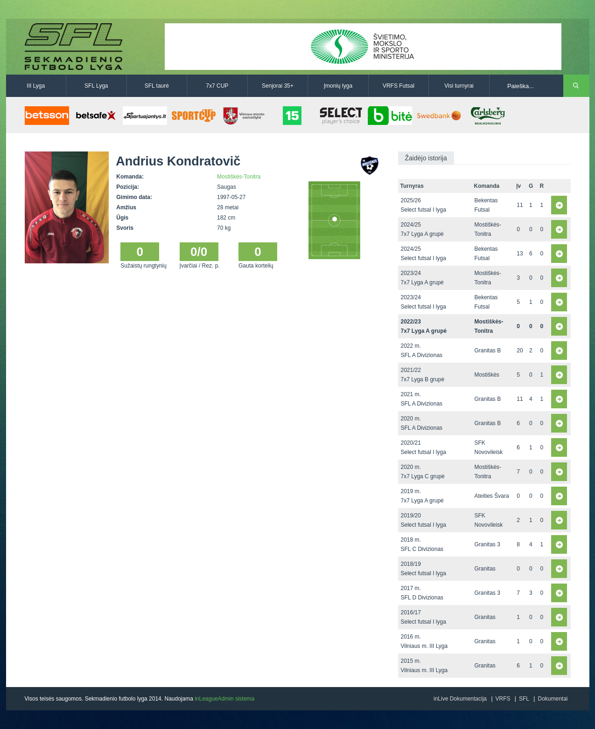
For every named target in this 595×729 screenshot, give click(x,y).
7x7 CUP (217, 86)
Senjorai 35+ (278, 86)
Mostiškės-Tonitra (238, 176)
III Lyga (36, 86)
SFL (524, 698)
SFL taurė (157, 86)
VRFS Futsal (398, 86)
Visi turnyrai (458, 86)
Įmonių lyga (338, 86)
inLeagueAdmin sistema (224, 698)
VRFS (503, 698)
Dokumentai (552, 698)
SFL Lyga (96, 86)
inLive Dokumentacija (460, 698)
